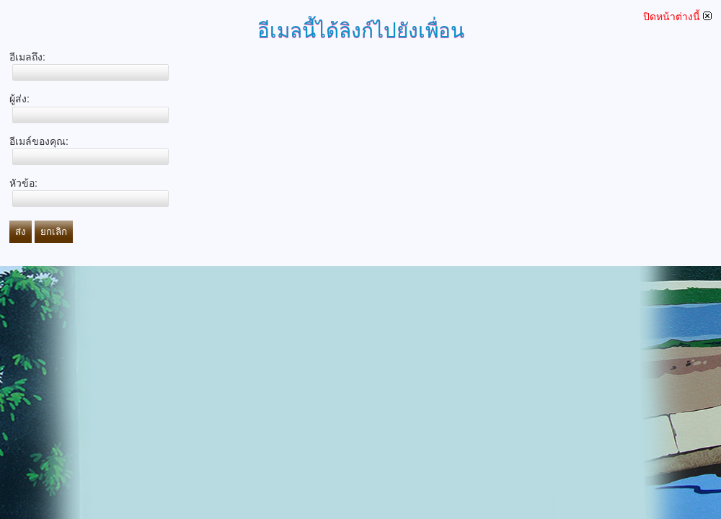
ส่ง (20, 231)
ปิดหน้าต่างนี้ (677, 16)
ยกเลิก (53, 231)
